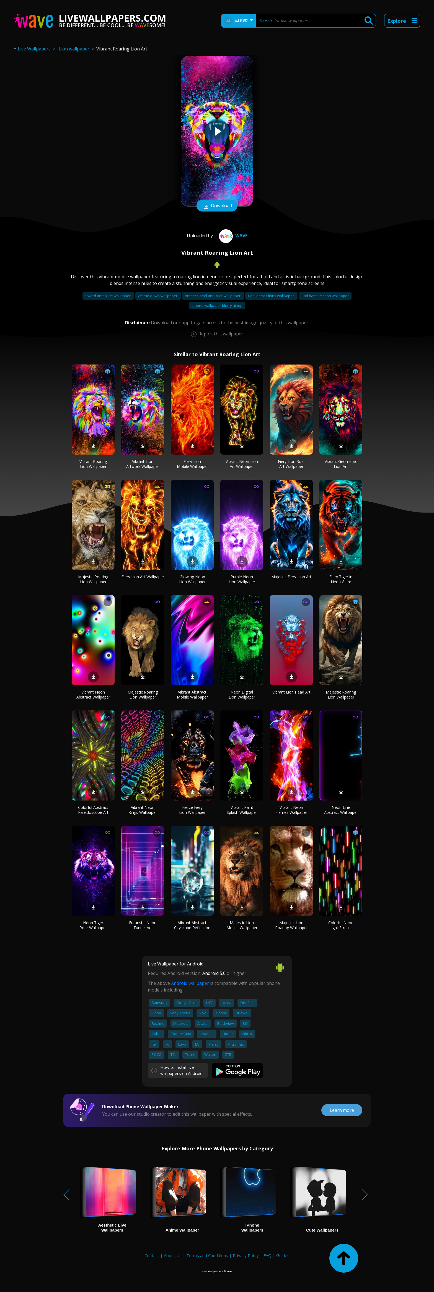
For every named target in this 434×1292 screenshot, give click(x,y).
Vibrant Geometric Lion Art (341, 464)
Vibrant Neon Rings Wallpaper (142, 810)
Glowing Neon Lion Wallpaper (192, 579)
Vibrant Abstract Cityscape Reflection (192, 925)
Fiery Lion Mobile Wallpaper (192, 464)
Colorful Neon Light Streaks (340, 925)
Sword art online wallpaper (108, 295)
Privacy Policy (246, 1255)
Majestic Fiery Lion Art (291, 576)
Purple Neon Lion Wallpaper (242, 579)
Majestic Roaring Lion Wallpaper (93, 579)
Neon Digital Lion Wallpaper (242, 694)
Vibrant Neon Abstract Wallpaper (93, 694)
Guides (283, 1255)
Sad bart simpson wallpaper (325, 295)
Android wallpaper (190, 983)
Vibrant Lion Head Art (291, 692)
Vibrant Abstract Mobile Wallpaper (192, 694)
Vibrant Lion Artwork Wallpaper (142, 464)
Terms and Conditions (207, 1255)
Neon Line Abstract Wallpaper (341, 810)
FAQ (268, 1255)
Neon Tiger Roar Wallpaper (93, 925)
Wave (232, 236)
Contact (151, 1255)
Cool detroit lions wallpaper (271, 295)
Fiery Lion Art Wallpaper (143, 576)
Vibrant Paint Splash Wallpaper (242, 810)
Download (217, 206)
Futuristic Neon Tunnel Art (142, 925)
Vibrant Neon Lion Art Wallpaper (242, 464)
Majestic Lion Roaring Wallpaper (291, 925)
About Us (173, 1255)
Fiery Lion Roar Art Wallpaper (291, 464)
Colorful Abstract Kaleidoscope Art (93, 810)
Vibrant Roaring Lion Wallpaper (93, 464)
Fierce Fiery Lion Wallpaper (192, 810)
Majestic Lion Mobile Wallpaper (241, 925)
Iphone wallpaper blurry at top (217, 305)
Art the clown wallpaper (158, 295)
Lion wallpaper (74, 49)
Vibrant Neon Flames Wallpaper (291, 810)
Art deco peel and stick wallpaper (213, 295)
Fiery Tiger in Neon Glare (340, 579)
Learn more (342, 1110)
